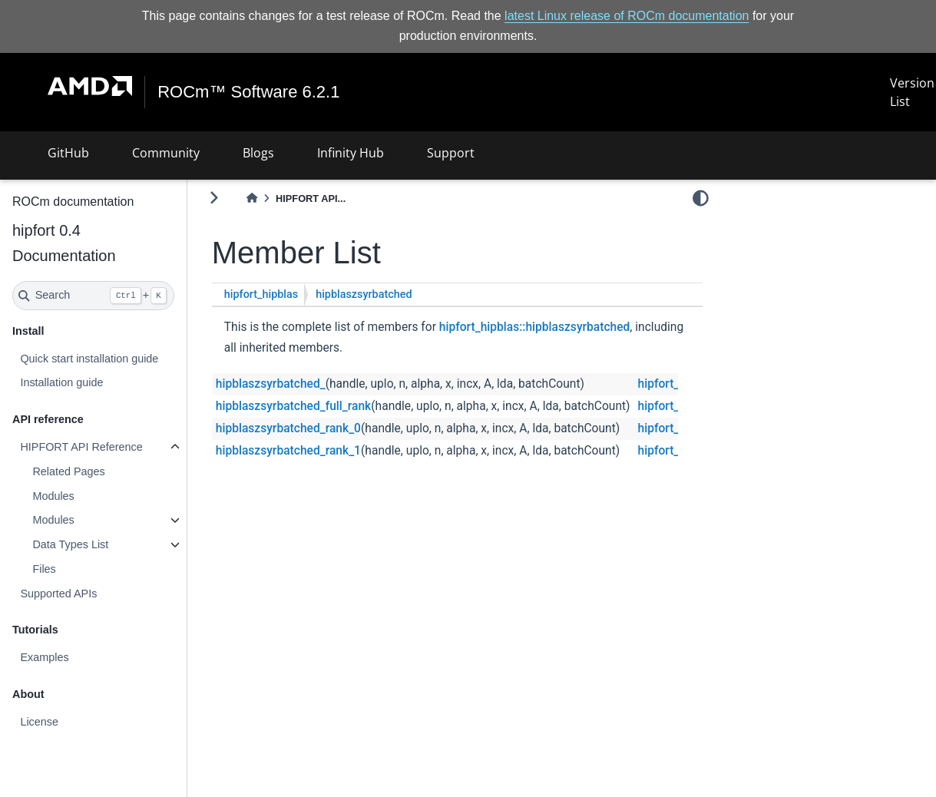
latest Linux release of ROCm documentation (626, 15)
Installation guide (61, 382)
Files (43, 569)
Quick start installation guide (89, 358)
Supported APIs (58, 593)
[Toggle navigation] (30, 92)
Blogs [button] (258, 152)
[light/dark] (700, 197)
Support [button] (451, 152)
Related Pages (68, 471)
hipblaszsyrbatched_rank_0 (288, 428)
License (39, 722)
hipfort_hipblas (261, 294)
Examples (44, 657)
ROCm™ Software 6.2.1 (255, 92)
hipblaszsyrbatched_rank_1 (288, 451)
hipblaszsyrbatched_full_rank (293, 406)
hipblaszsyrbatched (364, 294)
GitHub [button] (68, 152)
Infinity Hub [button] (350, 152)
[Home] (251, 198)
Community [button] (166, 152)
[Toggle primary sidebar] (214, 198)
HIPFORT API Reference (81, 447)
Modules (53, 496)
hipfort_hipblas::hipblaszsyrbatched (534, 327)
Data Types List (70, 544)
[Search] (93, 295)
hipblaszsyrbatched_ (271, 384)
